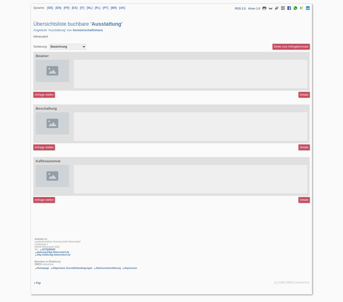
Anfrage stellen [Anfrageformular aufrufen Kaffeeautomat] (44, 200)
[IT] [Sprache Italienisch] (82, 8)
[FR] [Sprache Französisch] (66, 8)
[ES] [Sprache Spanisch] (74, 8)
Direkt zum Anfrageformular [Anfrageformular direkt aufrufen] (291, 46)
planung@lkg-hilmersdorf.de (53, 252)
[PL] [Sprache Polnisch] (97, 8)
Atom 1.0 (254, 8)
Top (38, 283)
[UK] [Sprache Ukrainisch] (122, 8)
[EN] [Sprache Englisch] (58, 8)
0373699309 (48, 249)
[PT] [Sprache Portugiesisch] (105, 8)
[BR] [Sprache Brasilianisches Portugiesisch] (114, 8)
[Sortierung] (67, 47)
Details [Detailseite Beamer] (304, 94)
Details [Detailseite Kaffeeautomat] (304, 200)
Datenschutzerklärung (108, 268)
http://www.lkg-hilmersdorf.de (54, 254)
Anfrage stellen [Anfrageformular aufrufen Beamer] (44, 94)
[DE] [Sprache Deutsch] (50, 8)
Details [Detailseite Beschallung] (304, 147)
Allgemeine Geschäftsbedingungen (72, 268)
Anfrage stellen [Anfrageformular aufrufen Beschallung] (44, 147)
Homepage (43, 268)
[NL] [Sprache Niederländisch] (89, 8)
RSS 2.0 (240, 8)
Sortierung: (40, 46)
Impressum (130, 268)
